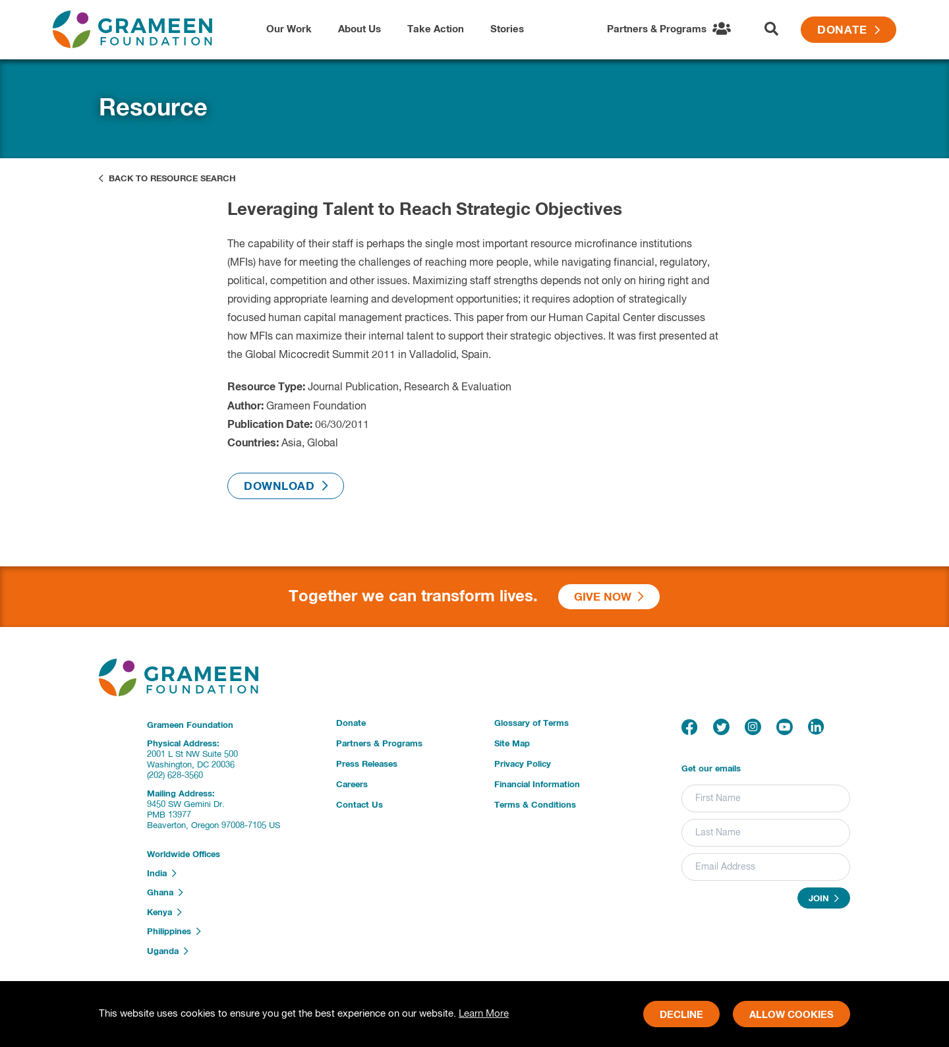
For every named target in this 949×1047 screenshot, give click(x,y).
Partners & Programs (379, 744)
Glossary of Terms (531, 723)
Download (286, 486)
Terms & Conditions (535, 805)
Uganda (167, 951)
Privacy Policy (522, 764)
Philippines (174, 931)
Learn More (484, 1014)
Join (824, 898)
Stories (507, 29)
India (162, 873)
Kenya (164, 912)
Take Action (435, 29)
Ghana (165, 892)
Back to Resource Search (167, 178)
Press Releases (366, 764)
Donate (848, 30)
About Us (359, 29)
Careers (352, 785)
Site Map (512, 744)
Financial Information (537, 785)
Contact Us (359, 805)
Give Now (609, 597)
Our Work (289, 29)
